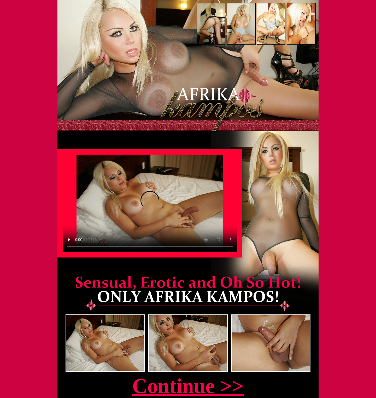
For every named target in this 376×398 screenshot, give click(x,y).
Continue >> (188, 385)
